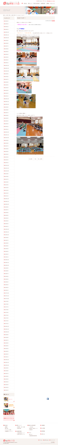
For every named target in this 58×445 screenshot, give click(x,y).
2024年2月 (6, 93)
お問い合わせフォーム (21, 434)
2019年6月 (6, 243)
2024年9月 (6, 73)
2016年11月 (7, 329)
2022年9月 (6, 140)
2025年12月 (7, 32)
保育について (30, 3)
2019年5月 (6, 245)
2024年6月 (6, 82)
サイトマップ (52, 440)
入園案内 (47, 3)
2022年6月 (6, 148)
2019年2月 (6, 254)
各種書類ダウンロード (9, 431)
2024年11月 (7, 68)
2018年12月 (7, 259)
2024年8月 (6, 76)
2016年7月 (6, 340)
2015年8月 (6, 370)
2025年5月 (6, 51)
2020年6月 (6, 212)
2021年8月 (6, 176)
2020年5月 (6, 215)
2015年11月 (7, 362)
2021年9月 (6, 173)
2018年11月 (7, 262)
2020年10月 (7, 204)
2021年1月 (6, 195)
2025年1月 (6, 62)
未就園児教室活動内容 (33, 435)
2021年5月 (6, 184)
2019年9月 (6, 237)
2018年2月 (6, 287)
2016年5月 (6, 345)
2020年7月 (6, 209)
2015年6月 (6, 376)
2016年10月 (7, 331)
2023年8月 (6, 109)
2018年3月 (6, 284)
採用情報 (43, 431)
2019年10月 (7, 234)
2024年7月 (6, 79)
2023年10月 (7, 104)
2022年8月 (6, 143)
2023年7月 (6, 112)
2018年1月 (6, 290)
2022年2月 (6, 159)
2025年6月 (6, 48)
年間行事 (30, 429)
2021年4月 (6, 187)
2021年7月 (6, 179)
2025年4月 (6, 54)
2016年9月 (6, 334)
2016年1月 (6, 356)
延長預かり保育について (33, 428)
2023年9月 (6, 107)
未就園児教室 (43, 3)
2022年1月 (6, 162)
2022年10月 (7, 137)
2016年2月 (6, 354)
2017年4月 (6, 315)
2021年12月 (7, 165)
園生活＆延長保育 (37, 3)
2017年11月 (7, 295)
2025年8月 (6, 43)
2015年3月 (6, 384)
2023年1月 (6, 129)
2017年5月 (6, 312)
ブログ (30, 432)
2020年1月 (6, 226)
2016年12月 (7, 326)
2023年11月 (7, 101)
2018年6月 (6, 276)
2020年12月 (7, 198)
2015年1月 (6, 390)
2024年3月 (6, 90)
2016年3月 (6, 351)
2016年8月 (6, 337)
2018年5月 (6, 279)
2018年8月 (6, 270)
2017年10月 (7, 298)
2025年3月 (6, 57)
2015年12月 (7, 359)
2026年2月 (6, 26)
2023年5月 (6, 118)
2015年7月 (6, 373)
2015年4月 (6, 381)
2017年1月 (6, 323)
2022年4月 (6, 154)
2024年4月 (6, 87)
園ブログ (53, 20)
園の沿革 (6, 428)
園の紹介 (25, 3)
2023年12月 (7, 98)
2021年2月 (6, 193)
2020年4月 (6, 218)
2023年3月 (6, 123)
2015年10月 (7, 365)
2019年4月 (6, 248)
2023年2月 (6, 126)
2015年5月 (6, 379)
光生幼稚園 (52, 442)
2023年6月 (6, 115)
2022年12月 (7, 132)
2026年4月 (6, 21)
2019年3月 (6, 251)
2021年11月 (7, 168)
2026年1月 (6, 29)
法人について (52, 3)
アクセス (40, 440)
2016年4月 (6, 348)
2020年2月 (6, 223)
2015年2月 (6, 387)
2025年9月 (6, 40)
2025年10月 (7, 37)
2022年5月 (6, 151)
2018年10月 (7, 265)
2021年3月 (6, 190)
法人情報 (43, 428)
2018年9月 (6, 268)
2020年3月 (6, 220)
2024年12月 (7, 65)
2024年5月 (6, 84)
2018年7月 (6, 273)
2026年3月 (6, 23)
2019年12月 (7, 229)
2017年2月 (6, 320)
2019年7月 (6, 240)
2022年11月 (7, 134)
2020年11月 (7, 201)
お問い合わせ (46, 440)
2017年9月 (6, 301)
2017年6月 (6, 309)
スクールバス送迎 (8, 429)
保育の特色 (19, 428)
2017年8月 (6, 304)
